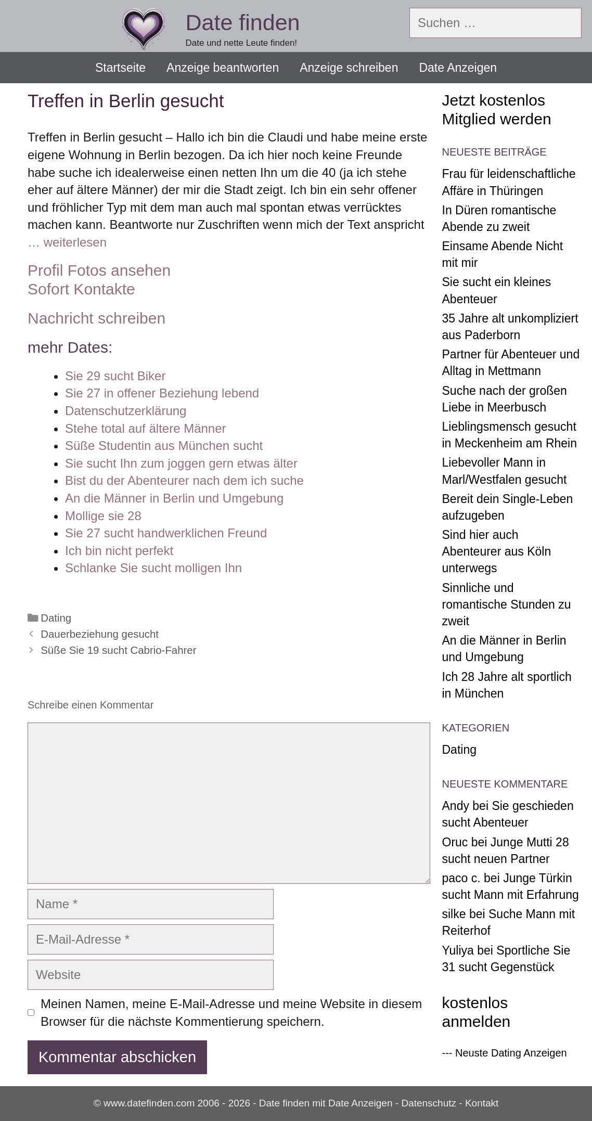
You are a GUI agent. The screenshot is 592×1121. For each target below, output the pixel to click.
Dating (56, 618)
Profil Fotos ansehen (99, 270)
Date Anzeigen (458, 67)
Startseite (120, 67)
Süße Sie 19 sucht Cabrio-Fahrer (118, 650)
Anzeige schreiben (349, 67)
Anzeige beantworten (222, 67)
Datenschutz (428, 1103)
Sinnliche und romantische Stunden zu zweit (506, 604)
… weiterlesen (67, 242)
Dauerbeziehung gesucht (100, 634)
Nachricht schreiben (96, 318)
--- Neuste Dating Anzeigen (504, 1053)
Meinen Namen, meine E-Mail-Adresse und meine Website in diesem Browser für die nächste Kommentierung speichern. (231, 1012)
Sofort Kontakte (81, 289)
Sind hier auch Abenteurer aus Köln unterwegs (496, 551)
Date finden (243, 22)
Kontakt (481, 1103)
